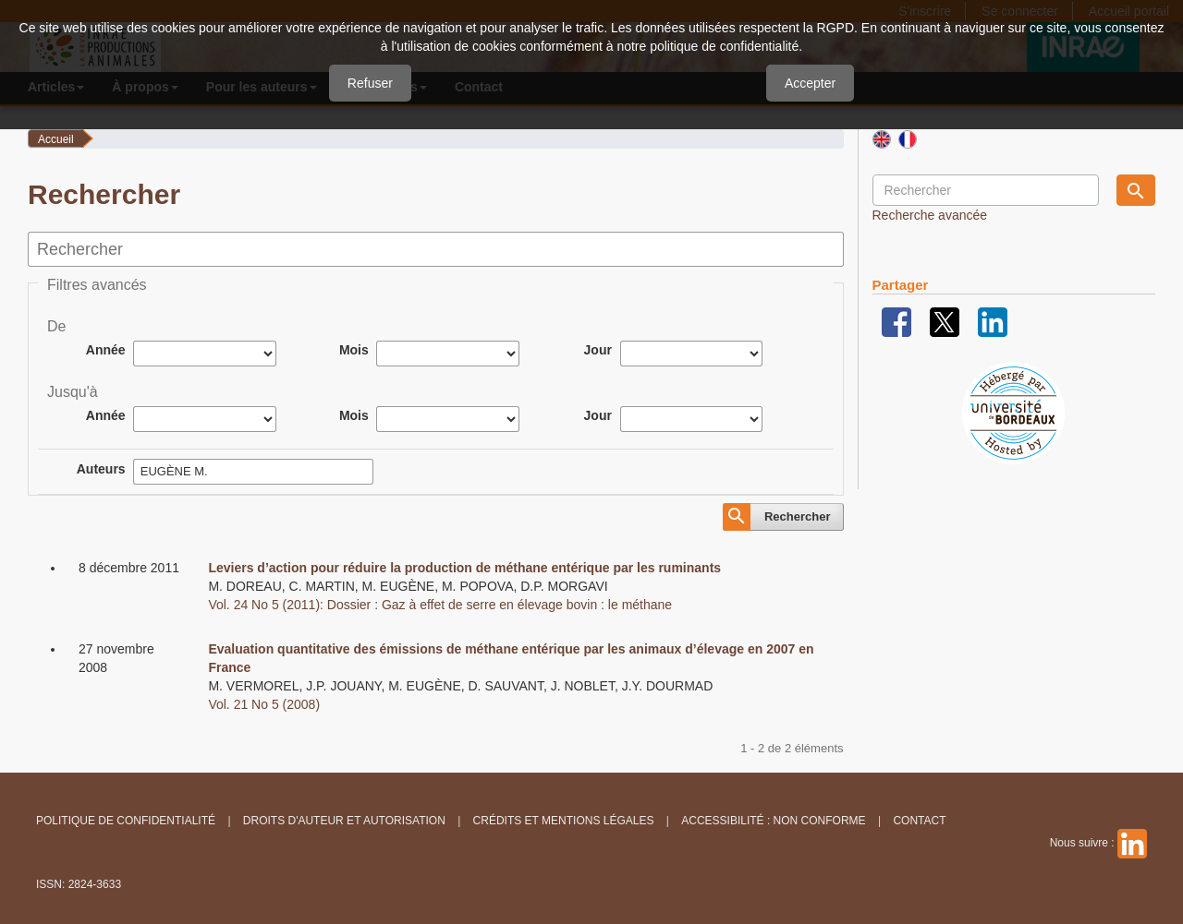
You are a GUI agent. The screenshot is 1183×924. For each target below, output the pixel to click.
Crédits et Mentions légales (563, 820)
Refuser (370, 83)
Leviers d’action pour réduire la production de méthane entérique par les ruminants (464, 567)
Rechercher (797, 516)
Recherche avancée (930, 215)
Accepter (810, 83)
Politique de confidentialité (125, 820)
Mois (354, 349)
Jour (598, 349)
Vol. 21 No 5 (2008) (264, 704)
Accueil (56, 139)
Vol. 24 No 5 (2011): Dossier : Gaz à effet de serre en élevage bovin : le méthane (440, 604)
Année (106, 349)
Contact (919, 820)
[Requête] (985, 190)
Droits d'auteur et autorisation (344, 820)
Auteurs (101, 469)
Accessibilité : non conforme (773, 820)
